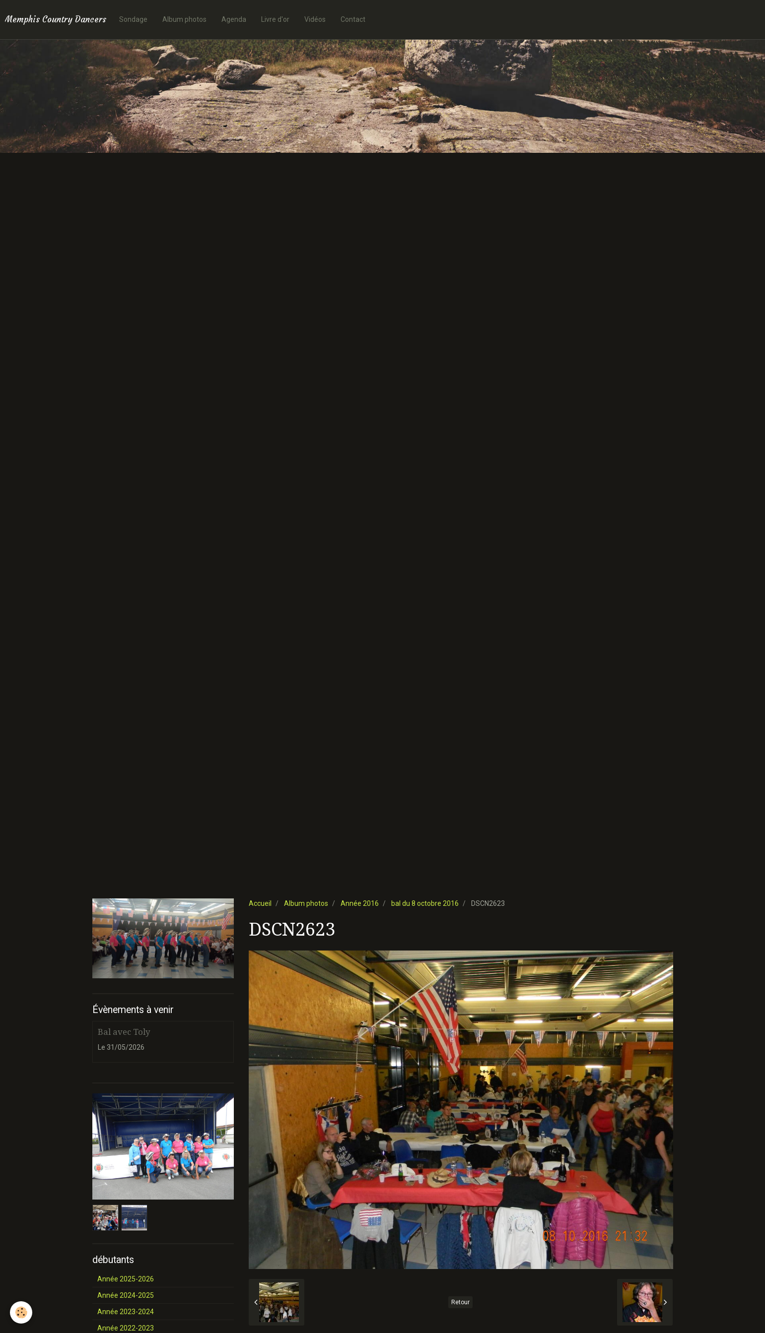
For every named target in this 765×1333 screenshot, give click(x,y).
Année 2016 (360, 903)
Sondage (133, 19)
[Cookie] (21, 1312)
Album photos (184, 19)
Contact (353, 19)
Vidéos (315, 19)
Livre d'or (275, 19)
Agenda (233, 19)
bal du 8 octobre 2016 (425, 903)
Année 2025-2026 (125, 1279)
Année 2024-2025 (125, 1295)
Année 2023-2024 (125, 1312)
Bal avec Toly (124, 1032)
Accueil (260, 903)
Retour (460, 1302)
